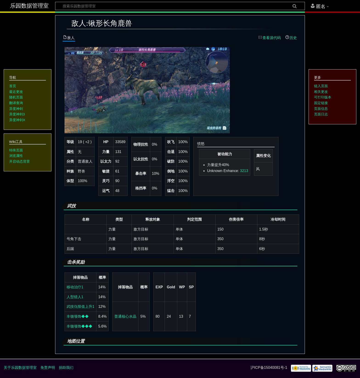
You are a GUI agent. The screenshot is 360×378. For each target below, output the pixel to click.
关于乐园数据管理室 (20, 368)
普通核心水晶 (125, 316)
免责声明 (47, 368)
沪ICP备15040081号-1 (268, 368)
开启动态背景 (19, 161)
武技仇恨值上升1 (80, 307)
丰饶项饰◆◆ (78, 316)
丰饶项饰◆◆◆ (79, 326)
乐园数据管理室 (29, 6)
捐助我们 (66, 368)
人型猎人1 (75, 297)
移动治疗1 (75, 287)
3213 (244, 171)
